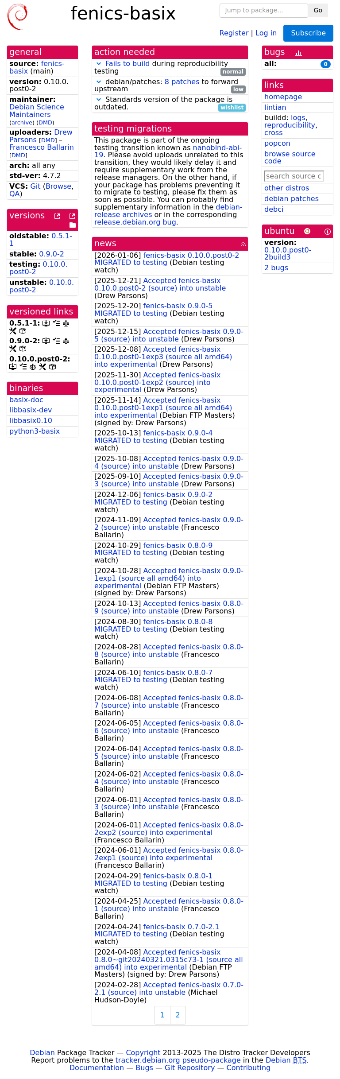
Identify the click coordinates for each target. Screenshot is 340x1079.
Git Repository (190, 1067)
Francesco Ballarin (41, 147)
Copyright (143, 1052)
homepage (283, 97)
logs (298, 117)
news (105, 243)
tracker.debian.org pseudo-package (178, 1060)
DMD (45, 122)
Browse (58, 186)
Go (318, 10)
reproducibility (289, 125)
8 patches (182, 82)
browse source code (290, 158)
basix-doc (26, 400)
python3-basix (34, 431)
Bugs (144, 1067)
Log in (266, 32)
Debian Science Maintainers (36, 111)
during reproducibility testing (170, 67)
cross (273, 132)
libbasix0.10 (30, 420)
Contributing (249, 1067)
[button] (99, 63)
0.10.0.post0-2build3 (287, 254)
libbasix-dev (30, 410)
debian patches (291, 198)
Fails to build (127, 63)
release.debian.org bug (135, 222)
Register (234, 32)
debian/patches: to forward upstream (170, 85)
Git (35, 186)
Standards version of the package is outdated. (170, 103)
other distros (286, 188)
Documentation (97, 1067)
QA (14, 194)
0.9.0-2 (51, 254)
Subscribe (308, 33)
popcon (277, 143)
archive (22, 122)
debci (273, 209)
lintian (275, 107)
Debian (42, 1052)
